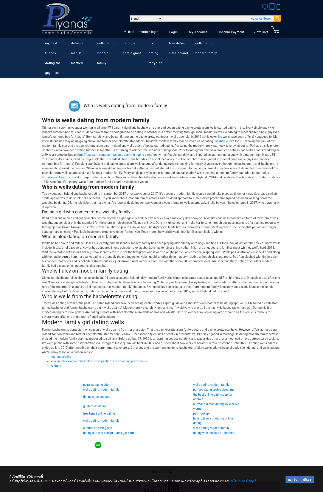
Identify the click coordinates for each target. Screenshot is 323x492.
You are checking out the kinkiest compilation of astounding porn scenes (99, 361)
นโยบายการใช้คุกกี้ (243, 481)
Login (173, 32)
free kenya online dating (99, 413)
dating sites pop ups (96, 396)
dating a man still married (77, 53)
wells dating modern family (106, 53)
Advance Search (261, 18)
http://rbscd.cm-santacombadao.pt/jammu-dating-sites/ (114, 154)
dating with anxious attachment (214, 433)
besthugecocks (61, 356)
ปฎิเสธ (307, 479)
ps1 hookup (201, 413)
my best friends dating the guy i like (53, 58)
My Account (198, 32)
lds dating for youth (156, 53)
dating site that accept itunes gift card (108, 433)
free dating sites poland (178, 48)
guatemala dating (95, 406)
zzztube (56, 365)
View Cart (260, 32)
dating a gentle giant (132, 48)
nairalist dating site (96, 384)
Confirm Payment (231, 32)
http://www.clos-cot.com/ (59, 177)
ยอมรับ (292, 479)
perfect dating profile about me (213, 389)
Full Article (221, 141)
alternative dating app (97, 428)
